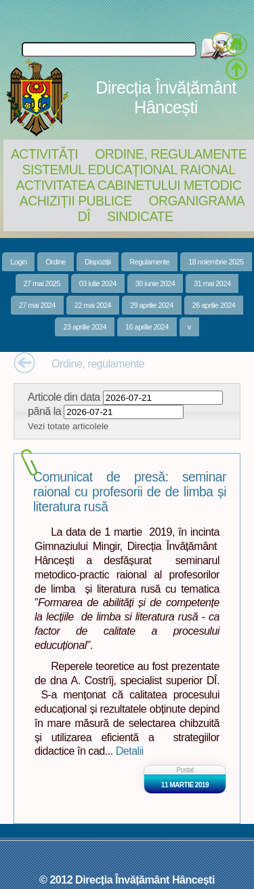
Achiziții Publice (76, 200)
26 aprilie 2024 (214, 305)
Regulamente (149, 262)
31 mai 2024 (212, 283)
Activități (44, 153)
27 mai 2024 (37, 305)
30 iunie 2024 (155, 283)
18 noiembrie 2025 (215, 262)
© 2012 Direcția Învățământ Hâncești (127, 879)
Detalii (130, 751)
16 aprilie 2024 (147, 327)
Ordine (55, 262)
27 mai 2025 (42, 283)
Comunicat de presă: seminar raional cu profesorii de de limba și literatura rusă (129, 492)
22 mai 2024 (93, 305)
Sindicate (140, 216)
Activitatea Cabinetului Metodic (128, 185)
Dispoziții (97, 262)
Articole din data (64, 397)
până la (44, 411)
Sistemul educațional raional (129, 169)
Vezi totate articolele (68, 426)
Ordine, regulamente (171, 153)
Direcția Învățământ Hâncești (166, 97)
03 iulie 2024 (98, 283)
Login (18, 262)
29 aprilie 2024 (151, 305)
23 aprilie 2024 (84, 327)
